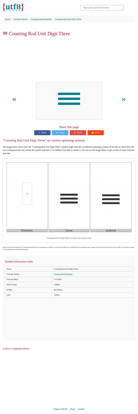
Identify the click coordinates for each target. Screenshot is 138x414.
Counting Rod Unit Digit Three (69, 19)
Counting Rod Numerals (41, 19)
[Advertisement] (69, 60)
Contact (81, 409)
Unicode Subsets (20, 19)
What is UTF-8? (60, 409)
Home (7, 19)
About (72, 409)
